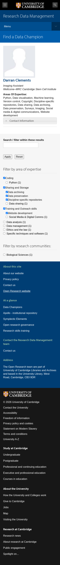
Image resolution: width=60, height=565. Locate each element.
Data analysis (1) (16, 222)
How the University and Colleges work (24, 495)
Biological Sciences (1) (19, 254)
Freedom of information (16, 418)
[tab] (30, 120)
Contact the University (15, 407)
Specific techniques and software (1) (27, 233)
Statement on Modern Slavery (20, 428)
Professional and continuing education (24, 466)
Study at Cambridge (15, 448)
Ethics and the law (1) (19, 229)
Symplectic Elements (15, 319)
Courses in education (15, 479)
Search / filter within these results (23, 140)
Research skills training (16, 330)
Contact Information (22, 121)
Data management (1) (19, 226)
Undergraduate (11, 454)
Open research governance (18, 324)
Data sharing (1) (18, 203)
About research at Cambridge (20, 541)
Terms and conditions (15, 434)
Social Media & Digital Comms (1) (28, 217)
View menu (5, 5)
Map (5, 513)
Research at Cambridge (17, 529)
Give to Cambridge (13, 501)
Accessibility (10, 413)
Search (55, 4)
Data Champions (12, 307)
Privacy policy (11, 279)
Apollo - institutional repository (20, 313)
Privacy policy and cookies (18, 423)
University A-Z (11, 439)
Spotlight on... (11, 554)
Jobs (6, 507)
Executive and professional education (24, 473)
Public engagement (14, 547)
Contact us (9, 285)
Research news (12, 535)
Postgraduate (10, 460)
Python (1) (15, 182)
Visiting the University (15, 519)
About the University (16, 489)
